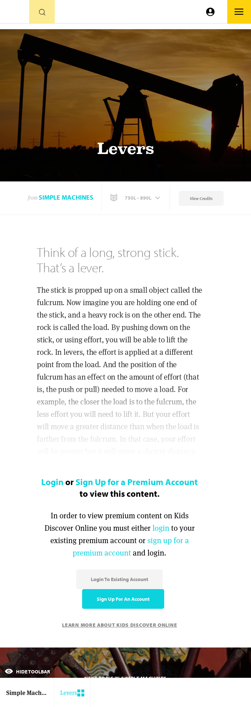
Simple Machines (66, 197)
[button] (136, 198)
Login (52, 481)
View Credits (201, 198)
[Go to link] (14, 13)
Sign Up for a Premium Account (137, 481)
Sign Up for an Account (123, 599)
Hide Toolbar (27, 671)
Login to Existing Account (119, 579)
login (160, 528)
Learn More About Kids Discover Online (119, 625)
